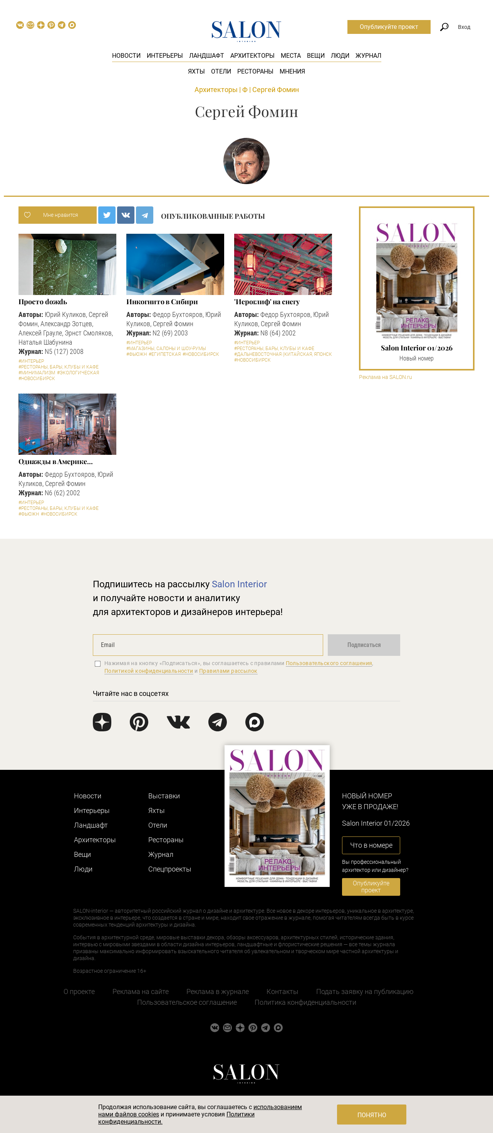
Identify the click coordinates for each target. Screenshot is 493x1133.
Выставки (164, 796)
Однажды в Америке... (55, 461)
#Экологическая (78, 372)
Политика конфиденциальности (305, 1002)
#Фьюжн (136, 354)
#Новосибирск (36, 378)
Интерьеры (165, 55)
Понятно (371, 1115)
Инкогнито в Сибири (162, 301)
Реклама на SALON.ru (385, 377)
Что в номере (371, 845)
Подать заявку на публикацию (365, 991)
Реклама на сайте (140, 991)
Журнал (368, 55)
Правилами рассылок (228, 671)
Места (291, 55)
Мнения (292, 71)
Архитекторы (252, 55)
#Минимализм (36, 372)
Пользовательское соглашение (187, 1002)
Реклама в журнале (217, 991)
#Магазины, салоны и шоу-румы (166, 348)
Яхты (196, 71)
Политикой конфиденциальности (148, 671)
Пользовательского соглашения (329, 663)
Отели (221, 71)
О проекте (79, 991)
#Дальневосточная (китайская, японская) (286, 354)
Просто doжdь (42, 301)
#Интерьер (31, 361)
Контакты (282, 991)
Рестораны (255, 71)
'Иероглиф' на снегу (266, 301)
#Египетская (165, 354)
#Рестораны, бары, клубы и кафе (58, 367)
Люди (340, 55)
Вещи (316, 55)
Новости (126, 55)
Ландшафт (206, 55)
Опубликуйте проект (389, 26)
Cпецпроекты (169, 869)
